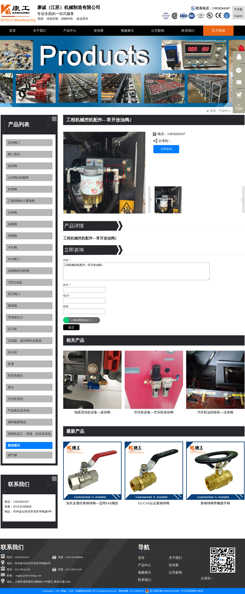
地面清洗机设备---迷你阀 (92, 412)
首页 (213, 110)
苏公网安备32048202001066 (162, 591)
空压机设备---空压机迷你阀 (153, 412)
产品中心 (224, 110)
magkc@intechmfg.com (28, 575)
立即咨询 (166, 149)
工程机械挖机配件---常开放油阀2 (136, 271)
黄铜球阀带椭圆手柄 (215, 503)
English (238, 15)
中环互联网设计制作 (192, 591)
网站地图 (123, 591)
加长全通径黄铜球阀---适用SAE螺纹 (92, 503)
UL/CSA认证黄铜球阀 (154, 503)
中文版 (238, 9)
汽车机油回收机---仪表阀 (215, 412)
